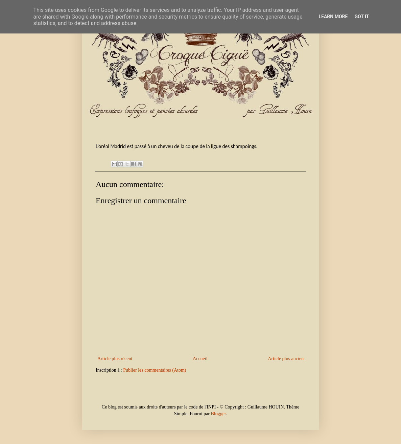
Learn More (333, 16)
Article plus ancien (286, 358)
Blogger (218, 413)
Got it (361, 16)
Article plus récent (114, 358)
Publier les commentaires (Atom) (154, 370)
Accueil (200, 358)
